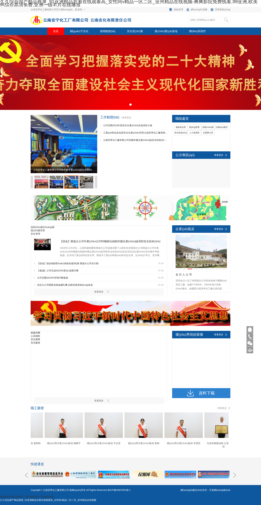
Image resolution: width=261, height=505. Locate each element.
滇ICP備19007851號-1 (119, 490)
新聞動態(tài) (107, 31)
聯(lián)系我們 (197, 31)
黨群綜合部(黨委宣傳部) (180, 128)
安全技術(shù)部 (180, 133)
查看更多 (126, 117)
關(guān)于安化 (79, 31)
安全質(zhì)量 (135, 31)
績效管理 (178, 9)
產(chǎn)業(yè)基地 (166, 31)
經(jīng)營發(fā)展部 (194, 128)
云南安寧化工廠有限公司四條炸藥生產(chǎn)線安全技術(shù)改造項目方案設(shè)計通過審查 (135, 140)
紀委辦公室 (208, 133)
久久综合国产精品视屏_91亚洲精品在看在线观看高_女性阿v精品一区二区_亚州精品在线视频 (48, 500)
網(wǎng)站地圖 (199, 9)
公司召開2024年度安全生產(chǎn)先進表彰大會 (127, 125)
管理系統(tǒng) (222, 9)
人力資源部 (194, 133)
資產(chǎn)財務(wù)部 (208, 128)
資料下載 (207, 393)
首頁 (55, 31)
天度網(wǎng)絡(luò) (219, 490)
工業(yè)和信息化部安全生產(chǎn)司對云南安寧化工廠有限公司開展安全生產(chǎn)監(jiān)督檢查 (135, 132)
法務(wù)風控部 (222, 128)
